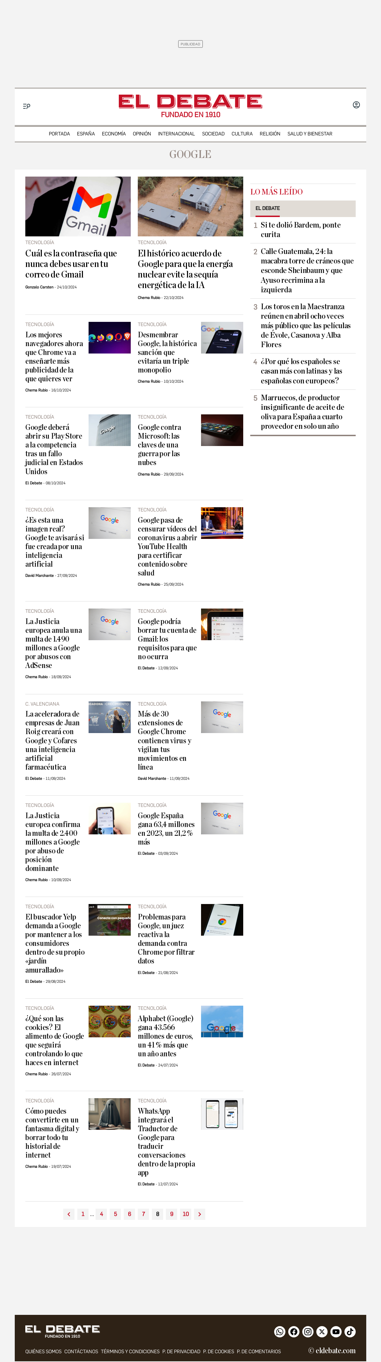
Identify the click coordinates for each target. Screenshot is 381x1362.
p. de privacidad (181, 1352)
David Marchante (39, 575)
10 (186, 1214)
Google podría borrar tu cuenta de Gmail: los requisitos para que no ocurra (167, 639)
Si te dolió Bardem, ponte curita (301, 230)
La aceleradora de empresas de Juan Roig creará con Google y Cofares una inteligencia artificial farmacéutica (52, 740)
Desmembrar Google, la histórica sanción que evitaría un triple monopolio (167, 352)
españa (86, 134)
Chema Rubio (149, 297)
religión (270, 134)
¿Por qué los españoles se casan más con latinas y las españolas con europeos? (301, 371)
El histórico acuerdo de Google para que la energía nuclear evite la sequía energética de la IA (185, 269)
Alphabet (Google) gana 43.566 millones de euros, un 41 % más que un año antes (165, 1036)
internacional (176, 134)
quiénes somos (43, 1352)
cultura (242, 134)
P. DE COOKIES (218, 1352)
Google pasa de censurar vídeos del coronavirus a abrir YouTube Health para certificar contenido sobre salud (167, 546)
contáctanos (81, 1352)
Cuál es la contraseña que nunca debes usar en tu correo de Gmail (71, 264)
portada (59, 134)
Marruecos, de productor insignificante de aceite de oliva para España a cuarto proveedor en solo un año (302, 412)
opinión (142, 134)
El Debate (33, 483)
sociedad (213, 134)
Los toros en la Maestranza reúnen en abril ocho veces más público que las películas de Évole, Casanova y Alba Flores (306, 326)
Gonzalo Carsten (39, 287)
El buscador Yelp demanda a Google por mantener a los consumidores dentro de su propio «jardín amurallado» (55, 943)
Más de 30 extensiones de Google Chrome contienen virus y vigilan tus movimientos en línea (164, 740)
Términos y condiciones (130, 1352)
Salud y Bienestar (310, 134)
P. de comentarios (259, 1352)
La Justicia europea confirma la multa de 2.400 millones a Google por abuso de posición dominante (52, 842)
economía (114, 134)
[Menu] (26, 106)
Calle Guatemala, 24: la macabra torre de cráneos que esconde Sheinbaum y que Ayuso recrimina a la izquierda (307, 270)
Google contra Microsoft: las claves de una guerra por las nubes (159, 445)
